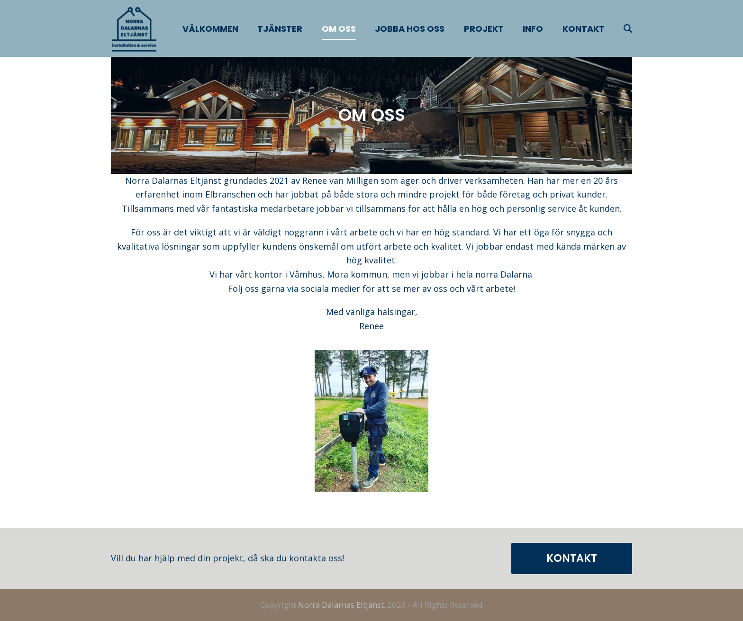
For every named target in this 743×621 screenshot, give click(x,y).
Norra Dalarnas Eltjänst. (341, 604)
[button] (628, 28)
